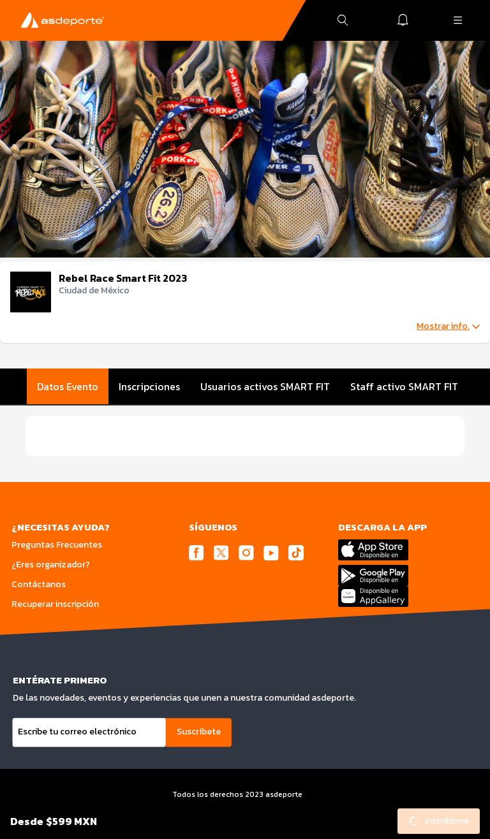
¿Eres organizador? (50, 564)
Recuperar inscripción (55, 604)
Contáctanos (38, 584)
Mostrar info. (448, 326)
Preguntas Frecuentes (56, 544)
